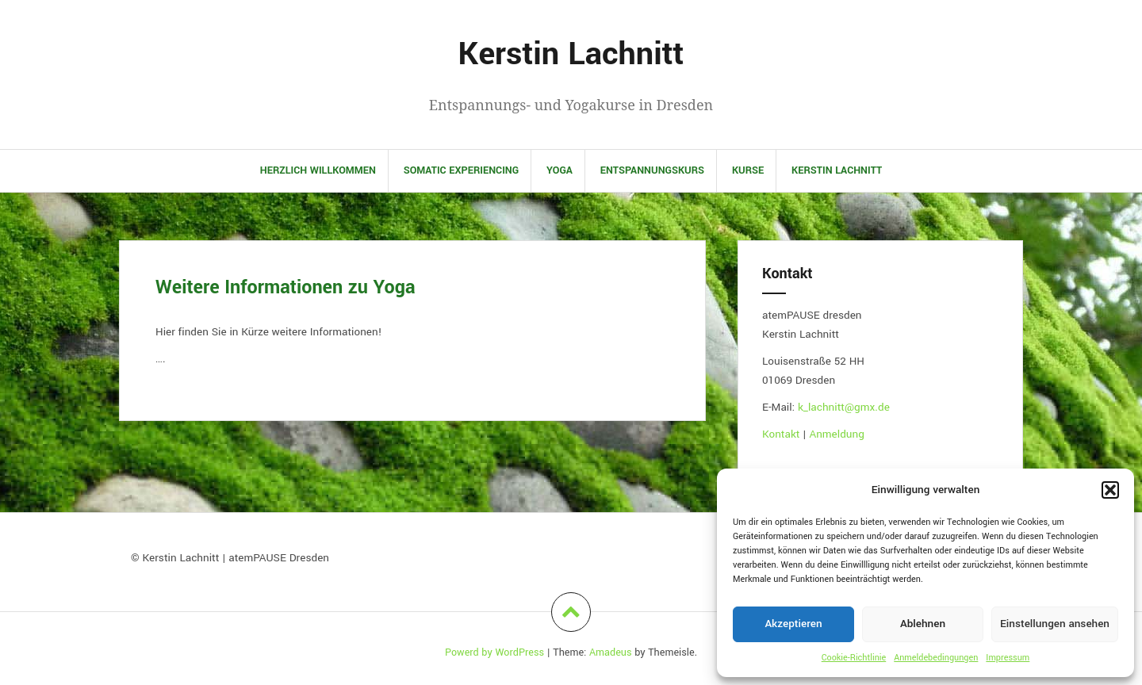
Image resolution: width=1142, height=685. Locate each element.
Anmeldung (836, 434)
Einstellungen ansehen (1054, 623)
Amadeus (610, 652)
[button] (1110, 490)
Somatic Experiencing (461, 170)
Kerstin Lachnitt (571, 54)
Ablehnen (922, 623)
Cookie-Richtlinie (854, 658)
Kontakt (782, 434)
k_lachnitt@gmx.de (844, 407)
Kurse (748, 170)
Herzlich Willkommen (318, 170)
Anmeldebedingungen (936, 658)
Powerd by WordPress (494, 652)
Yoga (559, 170)
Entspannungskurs (652, 170)
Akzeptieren (793, 623)
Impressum (1007, 658)
